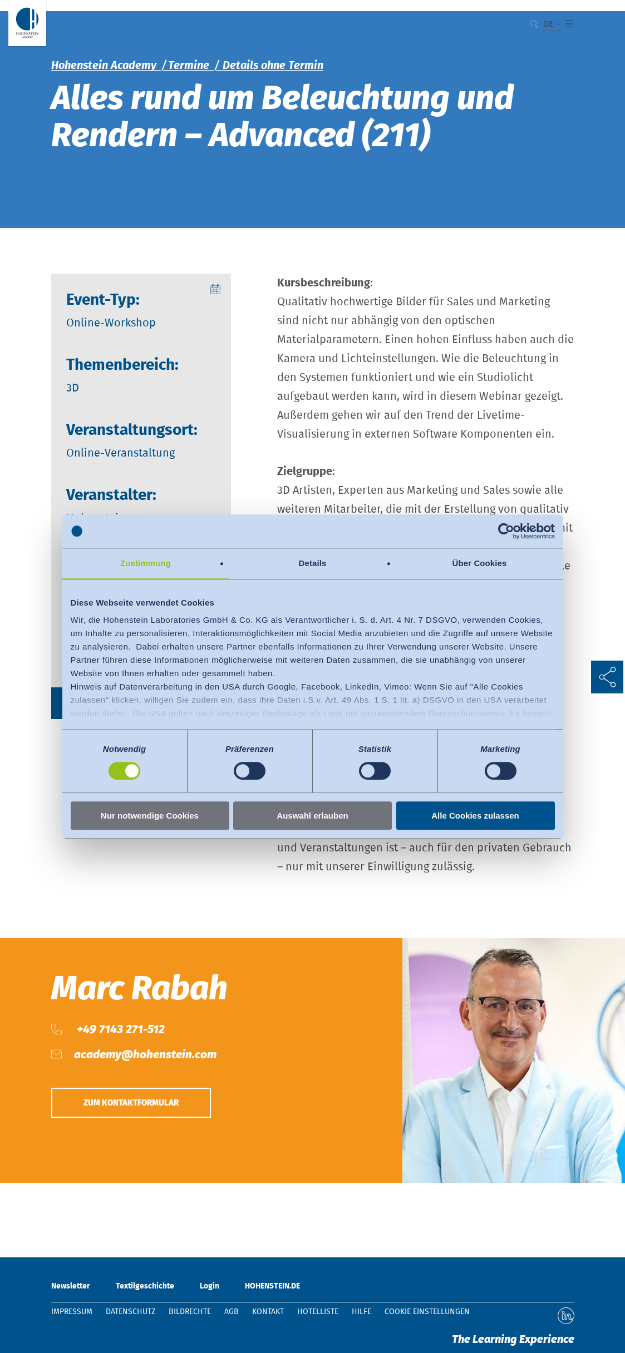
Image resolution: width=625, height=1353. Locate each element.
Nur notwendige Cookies (150, 815)
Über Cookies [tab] (479, 563)
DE (548, 24)
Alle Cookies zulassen (475, 815)
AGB (231, 1312)
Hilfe (361, 1312)
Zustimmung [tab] (145, 563)
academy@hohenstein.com (145, 1054)
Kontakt (268, 1312)
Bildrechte (190, 1312)
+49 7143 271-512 (119, 1029)
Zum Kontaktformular (141, 1105)
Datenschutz (130, 1312)
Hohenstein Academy (103, 65)
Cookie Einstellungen (427, 1312)
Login (209, 1286)
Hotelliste (317, 1312)
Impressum (71, 1312)
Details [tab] (313, 563)
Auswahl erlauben (312, 815)
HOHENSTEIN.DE (272, 1286)
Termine (188, 65)
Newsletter (70, 1286)
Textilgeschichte (145, 1286)
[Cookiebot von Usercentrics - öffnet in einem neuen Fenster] (506, 531)
